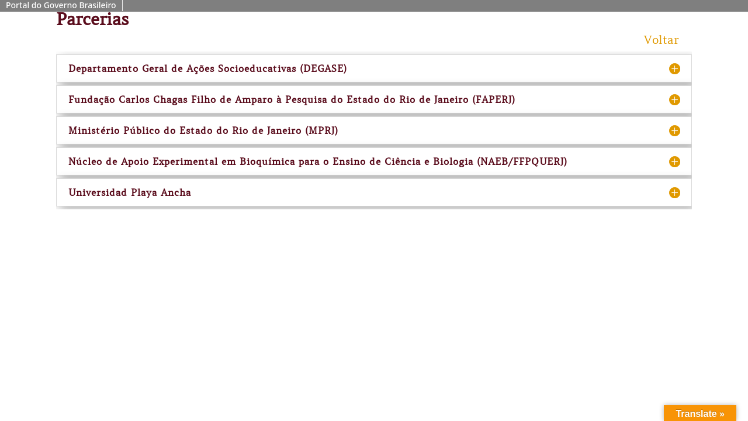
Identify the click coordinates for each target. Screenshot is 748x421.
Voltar (661, 40)
